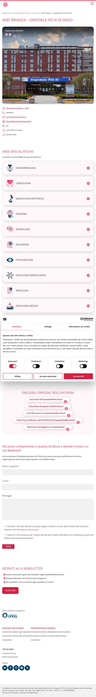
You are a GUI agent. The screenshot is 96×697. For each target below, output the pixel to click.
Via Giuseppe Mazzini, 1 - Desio (17, 108)
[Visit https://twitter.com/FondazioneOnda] (27, 667)
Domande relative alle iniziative (16, 636)
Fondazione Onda (9, 653)
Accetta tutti (78, 376)
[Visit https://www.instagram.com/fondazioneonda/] (16, 667)
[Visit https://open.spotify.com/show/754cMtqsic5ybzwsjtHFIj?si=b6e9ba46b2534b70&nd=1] (21, 667)
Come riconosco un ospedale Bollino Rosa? (48, 414)
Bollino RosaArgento (10, 657)
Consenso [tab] (16, 327)
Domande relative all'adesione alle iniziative (50, 632)
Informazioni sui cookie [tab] (79, 327)
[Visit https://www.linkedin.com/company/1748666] (4, 667)
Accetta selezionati (48, 376)
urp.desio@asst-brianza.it (16, 116)
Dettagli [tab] (48, 327)
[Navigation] (92, 3)
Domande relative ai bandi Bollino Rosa (48, 636)
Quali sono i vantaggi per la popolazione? (48, 427)
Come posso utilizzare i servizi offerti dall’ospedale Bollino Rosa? (48, 420)
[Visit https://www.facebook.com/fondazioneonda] (10, 667)
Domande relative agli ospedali (16, 632)
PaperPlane (33, 693)
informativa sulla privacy (27, 529)
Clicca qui (10, 590)
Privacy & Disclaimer (10, 693)
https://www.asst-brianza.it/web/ (18, 121)
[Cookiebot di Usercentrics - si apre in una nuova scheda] (82, 319)
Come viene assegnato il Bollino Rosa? (48, 407)
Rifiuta (17, 376)
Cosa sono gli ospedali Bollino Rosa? (48, 400)
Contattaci (7, 640)
